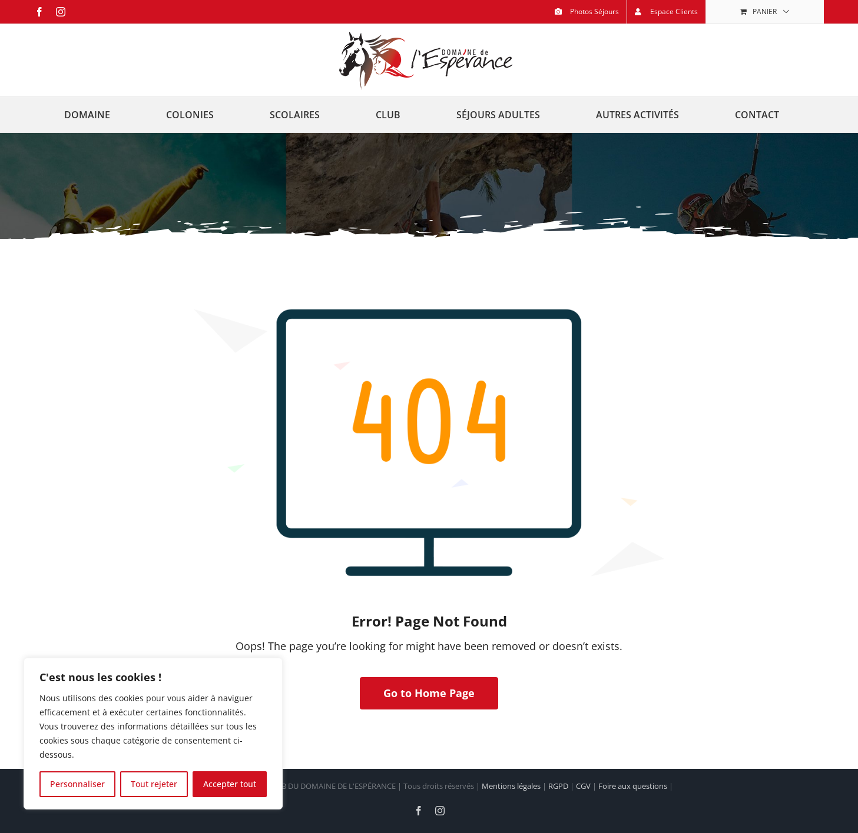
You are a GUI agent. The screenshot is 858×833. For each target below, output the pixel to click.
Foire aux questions (632, 786)
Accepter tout (229, 783)
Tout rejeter (154, 783)
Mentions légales (511, 786)
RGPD (558, 786)
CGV (583, 786)
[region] (153, 733)
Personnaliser (77, 783)
